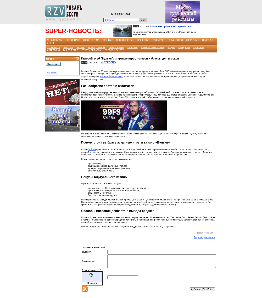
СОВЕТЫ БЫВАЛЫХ (91, 50)
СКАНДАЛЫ (184, 47)
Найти (143, 20)
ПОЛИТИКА (207, 40)
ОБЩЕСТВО (143, 40)
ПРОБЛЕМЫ (159, 40)
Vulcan (92, 149)
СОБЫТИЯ (108, 40)
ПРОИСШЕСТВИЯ (125, 40)
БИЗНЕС (80, 47)
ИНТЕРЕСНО (53, 50)
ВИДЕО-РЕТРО (70, 50)
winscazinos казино (111, 76)
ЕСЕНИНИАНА (72, 40)
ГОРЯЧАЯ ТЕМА (91, 40)
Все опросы (52, 73)
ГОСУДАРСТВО (175, 40)
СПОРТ (50, 43)
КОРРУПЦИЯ (192, 40)
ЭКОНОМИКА (53, 47)
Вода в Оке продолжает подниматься (171, 26)
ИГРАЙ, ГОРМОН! (96, 47)
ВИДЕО (171, 47)
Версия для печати (204, 237)
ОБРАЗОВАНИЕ (116, 47)
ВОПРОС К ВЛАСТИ (114, 50)
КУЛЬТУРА (132, 47)
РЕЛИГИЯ (68, 47)
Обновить (92, 285)
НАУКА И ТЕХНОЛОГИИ (152, 47)
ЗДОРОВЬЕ (198, 47)
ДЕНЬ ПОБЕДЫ (54, 40)
